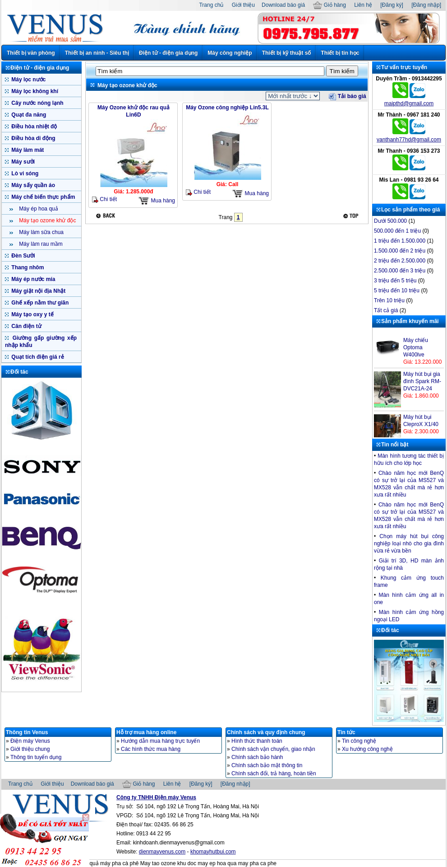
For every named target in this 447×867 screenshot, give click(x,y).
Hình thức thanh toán (256, 741)
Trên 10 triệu (389, 300)
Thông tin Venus (27, 732)
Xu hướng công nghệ (367, 749)
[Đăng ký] (391, 5)
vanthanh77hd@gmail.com (409, 139)
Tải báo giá (347, 96)
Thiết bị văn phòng (31, 53)
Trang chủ (211, 5)
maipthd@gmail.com (409, 103)
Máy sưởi (22, 162)
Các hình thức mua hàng (150, 749)
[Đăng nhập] (426, 5)
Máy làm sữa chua (41, 232)
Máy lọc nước (28, 79)
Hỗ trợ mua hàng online (146, 732)
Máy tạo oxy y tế (32, 314)
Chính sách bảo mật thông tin (266, 765)
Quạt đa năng (28, 115)
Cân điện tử (25, 326)
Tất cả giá (386, 310)
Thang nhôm (27, 267)
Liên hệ (363, 5)
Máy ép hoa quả (38, 209)
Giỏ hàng (329, 5)
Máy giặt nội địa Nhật (37, 291)
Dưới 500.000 (390, 221)
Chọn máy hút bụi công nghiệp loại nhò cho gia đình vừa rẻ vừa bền (409, 543)
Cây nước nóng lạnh (37, 103)
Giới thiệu (243, 5)
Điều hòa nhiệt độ (33, 126)
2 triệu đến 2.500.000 (399, 261)
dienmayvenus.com (162, 851)
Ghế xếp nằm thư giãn (39, 303)
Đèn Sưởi (22, 256)
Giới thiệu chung (30, 749)
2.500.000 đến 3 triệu (399, 270)
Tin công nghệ (359, 741)
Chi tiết (104, 199)
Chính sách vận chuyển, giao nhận (273, 749)
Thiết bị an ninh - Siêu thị (97, 53)
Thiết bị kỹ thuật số (286, 53)
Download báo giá (283, 5)
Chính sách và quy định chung (266, 732)
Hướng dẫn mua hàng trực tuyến (160, 741)
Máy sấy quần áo (32, 185)
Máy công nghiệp (229, 53)
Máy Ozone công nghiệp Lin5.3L (227, 107)
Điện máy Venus (30, 741)
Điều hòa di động (32, 138)
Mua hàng (156, 200)
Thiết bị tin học (340, 53)
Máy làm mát (27, 150)
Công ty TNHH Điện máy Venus (156, 797)
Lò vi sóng (24, 173)
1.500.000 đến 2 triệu (399, 251)
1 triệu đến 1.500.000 (399, 241)
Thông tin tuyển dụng (35, 757)
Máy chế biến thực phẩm (42, 197)
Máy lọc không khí (34, 91)
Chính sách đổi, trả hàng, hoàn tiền (273, 773)
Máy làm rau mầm (40, 244)
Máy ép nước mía (32, 279)
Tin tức (346, 732)
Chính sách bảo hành (257, 757)
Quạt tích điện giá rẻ (37, 357)
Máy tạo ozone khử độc (47, 220)
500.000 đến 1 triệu (397, 231)
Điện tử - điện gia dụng (168, 53)
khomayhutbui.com (213, 851)
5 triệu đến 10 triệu (396, 290)
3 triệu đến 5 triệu (395, 280)
